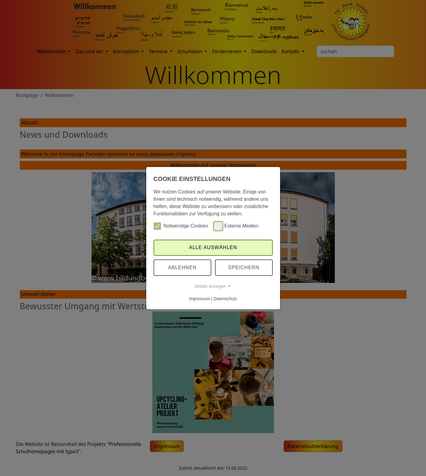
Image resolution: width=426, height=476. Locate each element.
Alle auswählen (213, 247)
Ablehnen (182, 267)
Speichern (243, 267)
